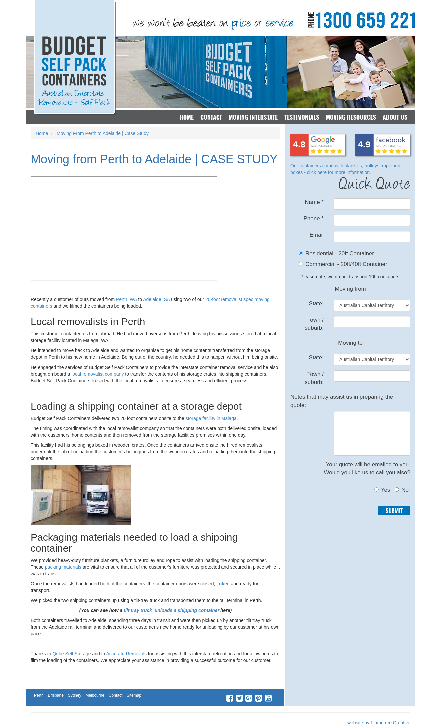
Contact (211, 117)
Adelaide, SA (156, 299)
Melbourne (94, 695)
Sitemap (134, 695)
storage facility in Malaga (211, 418)
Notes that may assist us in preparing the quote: (341, 401)
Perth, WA (126, 299)
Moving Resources (351, 117)
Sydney (74, 695)
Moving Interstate (253, 117)
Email (316, 235)
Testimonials (301, 117)
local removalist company (97, 374)
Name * (314, 202)
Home (187, 117)
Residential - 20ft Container (339, 253)
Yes (382, 490)
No (402, 490)
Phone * (313, 218)
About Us (395, 117)
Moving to (350, 343)
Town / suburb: (314, 324)
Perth (39, 695)
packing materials (62, 567)
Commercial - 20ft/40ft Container (346, 264)
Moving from (350, 289)
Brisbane (55, 695)
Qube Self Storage (71, 653)
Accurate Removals (127, 653)
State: (316, 303)
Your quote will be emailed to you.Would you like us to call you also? (367, 468)
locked (223, 583)
